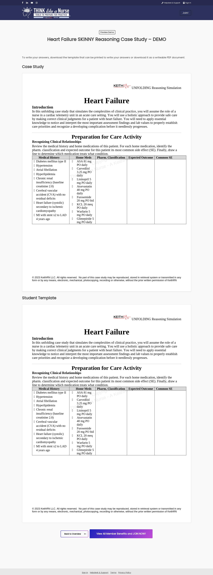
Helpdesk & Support (99, 572)
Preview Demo (107, 32)
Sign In (85, 572)
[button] (74, 534)
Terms (113, 572)
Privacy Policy (124, 572)
